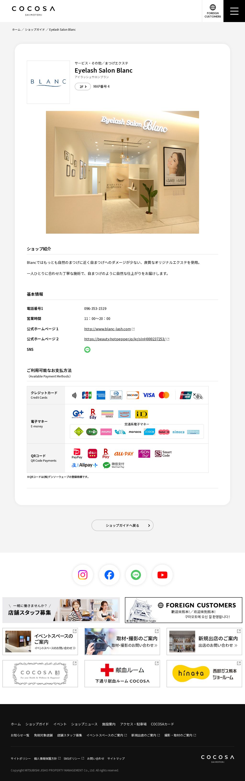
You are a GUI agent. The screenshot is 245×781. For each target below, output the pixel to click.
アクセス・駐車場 (133, 724)
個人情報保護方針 (45, 758)
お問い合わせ (95, 758)
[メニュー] (234, 11)
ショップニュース (84, 724)
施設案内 (109, 724)
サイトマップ (116, 758)
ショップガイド (35, 29)
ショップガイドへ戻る (122, 525)
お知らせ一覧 (20, 735)
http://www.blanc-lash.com (107, 328)
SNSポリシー (72, 758)
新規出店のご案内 (143, 735)
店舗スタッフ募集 (69, 735)
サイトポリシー (21, 758)
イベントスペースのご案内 (104, 735)
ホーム (16, 29)
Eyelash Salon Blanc (62, 29)
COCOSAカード (162, 724)
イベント (60, 724)
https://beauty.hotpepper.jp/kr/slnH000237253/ (125, 338)
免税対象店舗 (43, 735)
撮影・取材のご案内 (178, 735)
